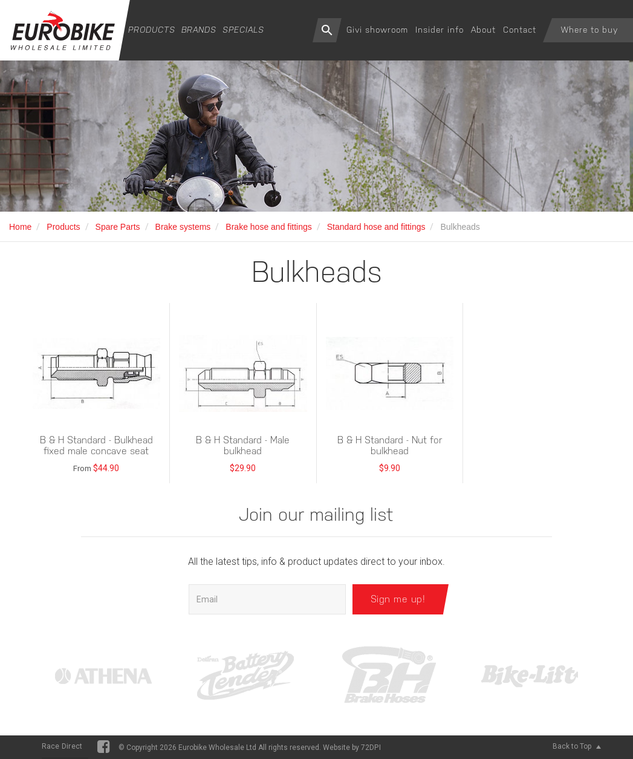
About (483, 29)
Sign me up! (398, 599)
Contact (519, 29)
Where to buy (589, 29)
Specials (243, 29)
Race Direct (62, 746)
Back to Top (577, 746)
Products (151, 29)
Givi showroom (377, 29)
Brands (198, 29)
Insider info (439, 29)
